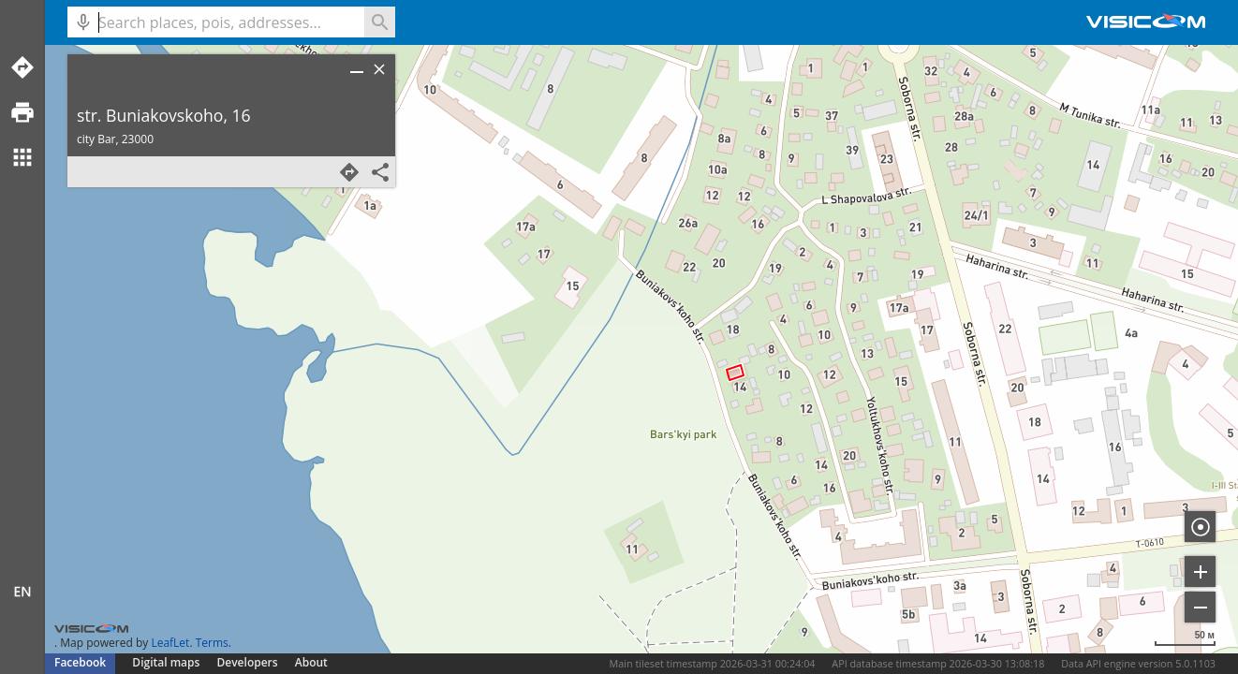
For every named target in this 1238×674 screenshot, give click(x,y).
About (311, 662)
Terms (212, 643)
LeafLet (170, 643)
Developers (247, 662)
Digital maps (167, 662)
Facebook (80, 662)
